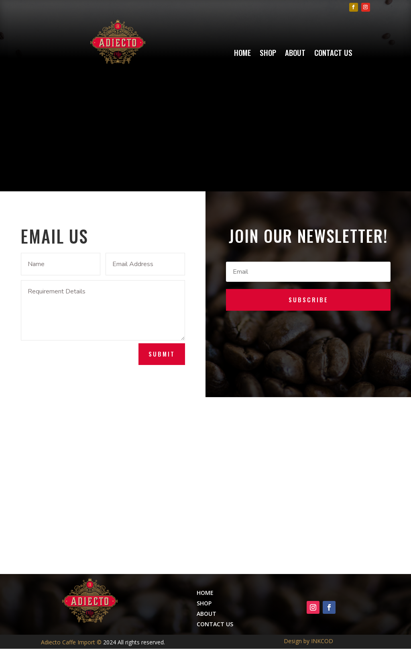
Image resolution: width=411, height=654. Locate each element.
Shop (268, 53)
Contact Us (333, 53)
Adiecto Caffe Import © (72, 642)
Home (242, 53)
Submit (162, 353)
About (295, 53)
